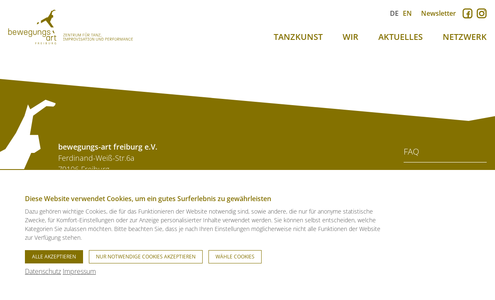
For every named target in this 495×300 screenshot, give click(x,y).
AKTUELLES (400, 36)
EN (407, 13)
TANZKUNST (298, 36)
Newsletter (438, 13)
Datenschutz (43, 271)
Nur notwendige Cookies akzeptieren (146, 256)
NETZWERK (465, 36)
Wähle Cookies (235, 256)
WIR (350, 36)
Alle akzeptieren (54, 256)
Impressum (79, 271)
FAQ (411, 151)
